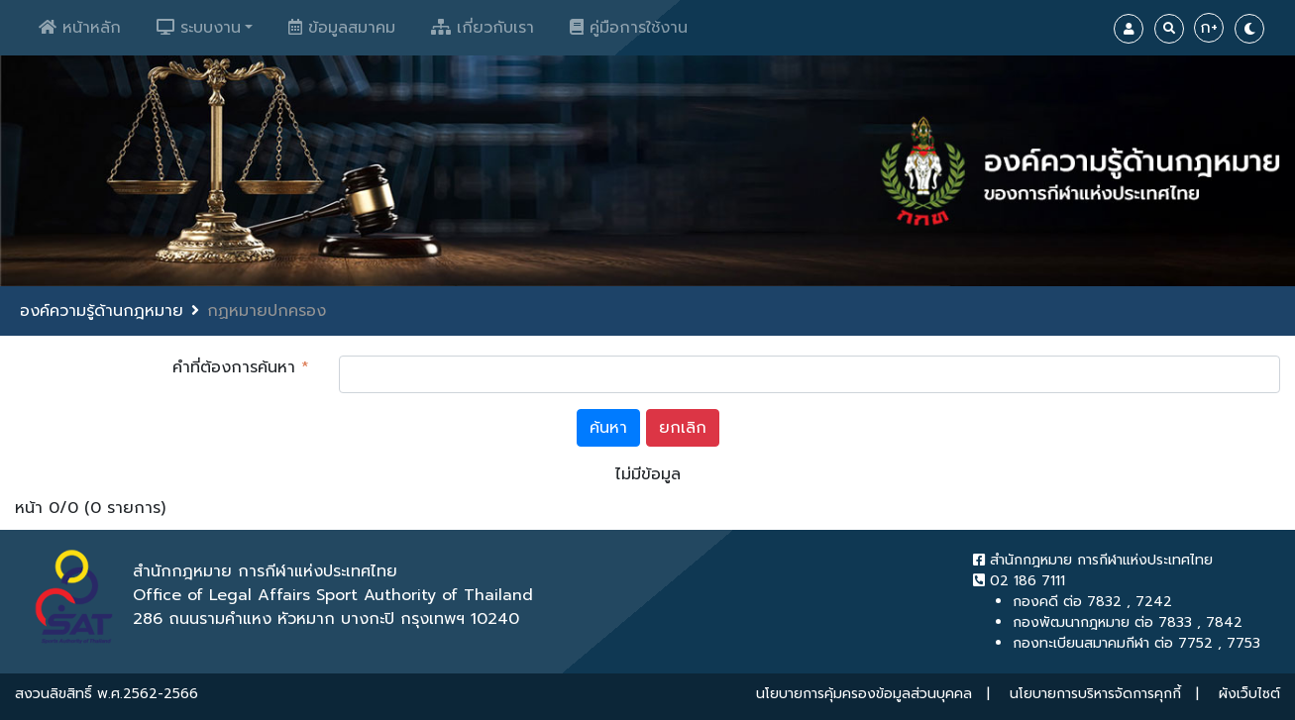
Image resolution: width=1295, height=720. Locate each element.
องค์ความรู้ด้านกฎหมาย (101, 311)
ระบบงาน (199, 28)
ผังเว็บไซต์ (1249, 693)
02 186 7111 (1019, 580)
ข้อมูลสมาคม (341, 28)
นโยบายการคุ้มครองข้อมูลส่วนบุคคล (864, 693)
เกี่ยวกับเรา (482, 28)
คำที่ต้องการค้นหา (240, 367)
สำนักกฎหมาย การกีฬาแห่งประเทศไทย (1093, 560)
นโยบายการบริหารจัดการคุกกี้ (1095, 693)
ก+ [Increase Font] (1209, 28)
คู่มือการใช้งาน (629, 28)
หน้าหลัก (80, 28)
